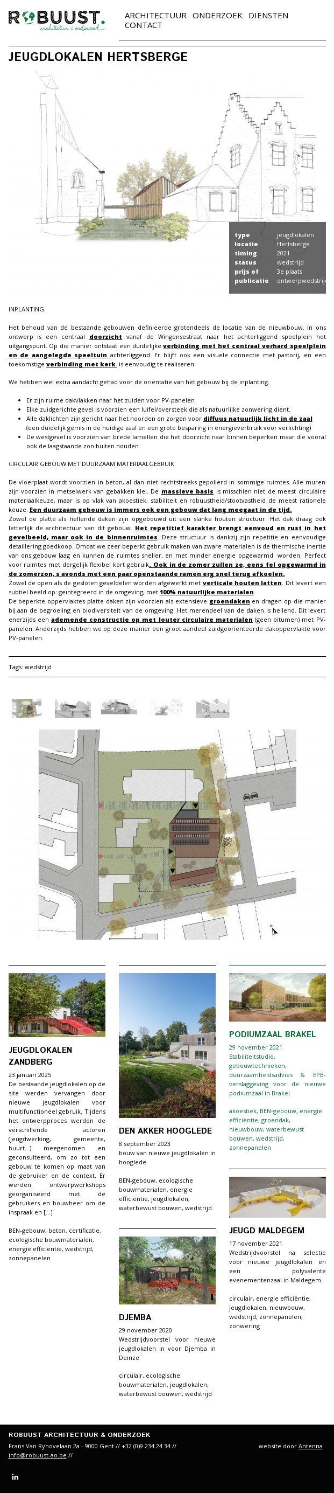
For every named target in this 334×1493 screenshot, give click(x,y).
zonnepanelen (30, 1258)
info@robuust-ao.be (38, 1455)
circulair (241, 1298)
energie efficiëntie (35, 1249)
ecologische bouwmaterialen (51, 1239)
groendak (275, 1120)
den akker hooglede (165, 1131)
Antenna (311, 1446)
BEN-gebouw (27, 1230)
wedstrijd (38, 667)
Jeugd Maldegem (266, 1231)
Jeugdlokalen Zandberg (40, 1056)
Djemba (135, 1317)
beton (57, 1230)
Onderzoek (218, 15)
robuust (57, 21)
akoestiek (243, 1111)
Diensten (268, 15)
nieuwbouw (246, 1129)
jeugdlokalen (169, 1199)
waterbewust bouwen (150, 1208)
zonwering (244, 1326)
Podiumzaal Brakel (272, 1034)
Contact (143, 24)
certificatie (84, 1230)
